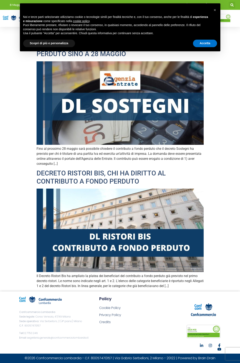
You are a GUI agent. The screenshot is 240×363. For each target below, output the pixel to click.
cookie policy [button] (81, 21)
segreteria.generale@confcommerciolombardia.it (58, 337)
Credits (105, 322)
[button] (232, 5)
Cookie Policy (110, 307)
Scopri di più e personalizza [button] (49, 43)
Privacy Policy (110, 315)
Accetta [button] (205, 43)
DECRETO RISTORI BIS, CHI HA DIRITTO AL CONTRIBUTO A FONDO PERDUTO (101, 177)
